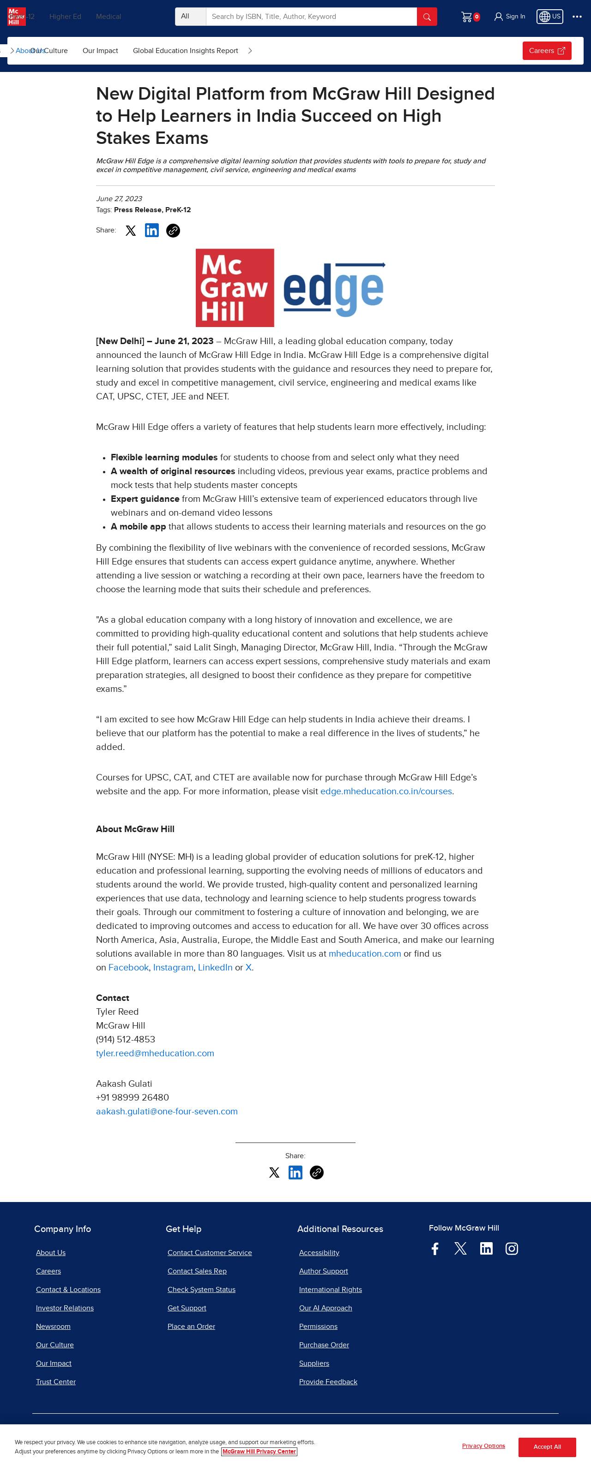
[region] (295, 1447)
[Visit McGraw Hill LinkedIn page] (486, 1248)
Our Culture (156, 50)
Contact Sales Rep (197, 1271)
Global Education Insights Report (292, 50)
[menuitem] (89, 50)
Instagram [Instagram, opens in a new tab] (173, 967)
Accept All (547, 1447)
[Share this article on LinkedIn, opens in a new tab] (152, 229)
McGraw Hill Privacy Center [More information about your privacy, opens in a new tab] (259, 1452)
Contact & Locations (68, 1289)
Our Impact (207, 50)
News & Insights (82, 50)
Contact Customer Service (210, 1252)
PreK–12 (49, 16)
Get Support (187, 1308)
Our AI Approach (325, 1308)
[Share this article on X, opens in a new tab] (131, 229)
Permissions (318, 1326)
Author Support (323, 1271)
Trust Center (56, 1382)
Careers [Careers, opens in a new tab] (48, 1271)
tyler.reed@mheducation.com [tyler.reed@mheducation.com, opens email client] (155, 1053)
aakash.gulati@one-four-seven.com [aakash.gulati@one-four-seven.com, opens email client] (167, 1111)
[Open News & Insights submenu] (119, 50)
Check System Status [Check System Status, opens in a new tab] (201, 1289)
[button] (509, 16)
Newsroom (53, 1326)
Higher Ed (93, 16)
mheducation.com (365, 953)
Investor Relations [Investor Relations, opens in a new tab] (65, 1308)
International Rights (330, 1289)
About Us (30, 50)
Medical (136, 16)
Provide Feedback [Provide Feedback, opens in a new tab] (328, 1382)
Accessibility (319, 1252)
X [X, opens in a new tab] (249, 967)
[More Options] (577, 16)
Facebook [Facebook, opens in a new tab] (129, 967)
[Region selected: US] (550, 16)
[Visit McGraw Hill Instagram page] (512, 1248)
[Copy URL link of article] (173, 231)
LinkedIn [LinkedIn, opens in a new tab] (215, 967)
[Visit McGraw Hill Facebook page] (435, 1248)
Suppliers (314, 1363)
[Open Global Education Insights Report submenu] (357, 50)
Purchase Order (324, 1345)
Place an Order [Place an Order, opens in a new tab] (191, 1326)
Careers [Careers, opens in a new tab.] (547, 50)
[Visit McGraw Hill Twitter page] (460, 1247)
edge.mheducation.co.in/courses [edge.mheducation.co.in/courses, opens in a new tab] (386, 791)
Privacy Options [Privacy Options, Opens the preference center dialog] (483, 1446)
